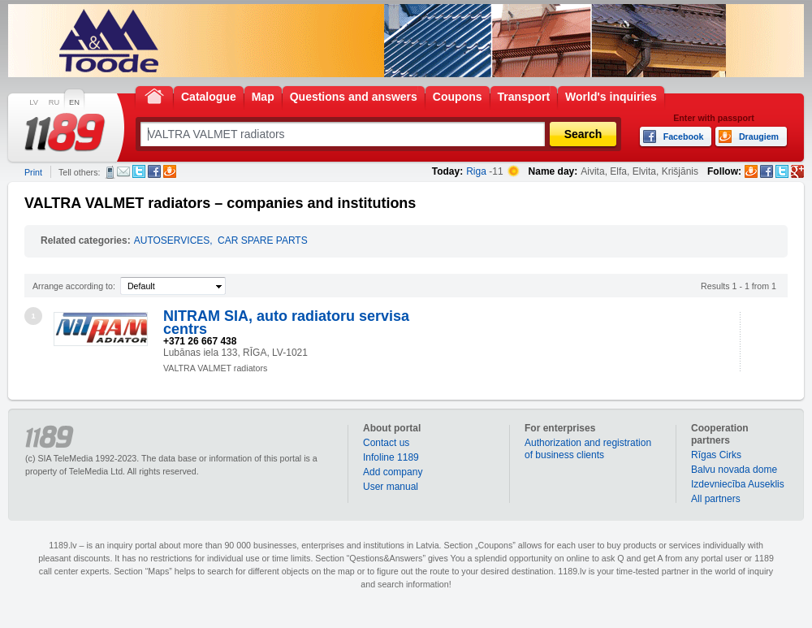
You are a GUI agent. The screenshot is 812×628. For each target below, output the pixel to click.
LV (33, 102)
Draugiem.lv (169, 171)
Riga (476, 171)
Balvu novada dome (734, 469)
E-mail (123, 171)
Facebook (154, 171)
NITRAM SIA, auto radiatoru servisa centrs (286, 322)
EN (74, 102)
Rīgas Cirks (716, 455)
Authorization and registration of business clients (588, 449)
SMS (110, 172)
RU (54, 102)
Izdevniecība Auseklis (737, 484)
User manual (390, 486)
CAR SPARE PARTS (263, 240)
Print (33, 172)
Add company (392, 472)
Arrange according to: (73, 286)
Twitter (138, 171)
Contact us (386, 442)
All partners (716, 499)
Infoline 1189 (391, 457)
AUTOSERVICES (172, 240)
